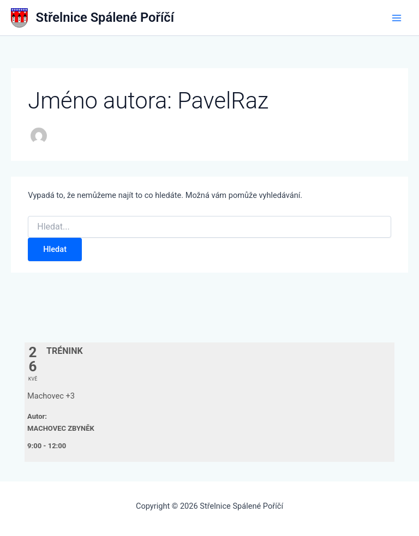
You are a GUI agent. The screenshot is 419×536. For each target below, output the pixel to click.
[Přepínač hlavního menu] (396, 18)
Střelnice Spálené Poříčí (105, 17)
